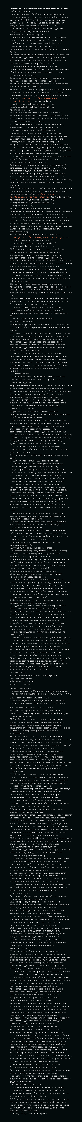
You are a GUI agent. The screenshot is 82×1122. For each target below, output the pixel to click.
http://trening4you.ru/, (20, 101)
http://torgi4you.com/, (29, 98)
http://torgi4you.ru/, (48, 98)
